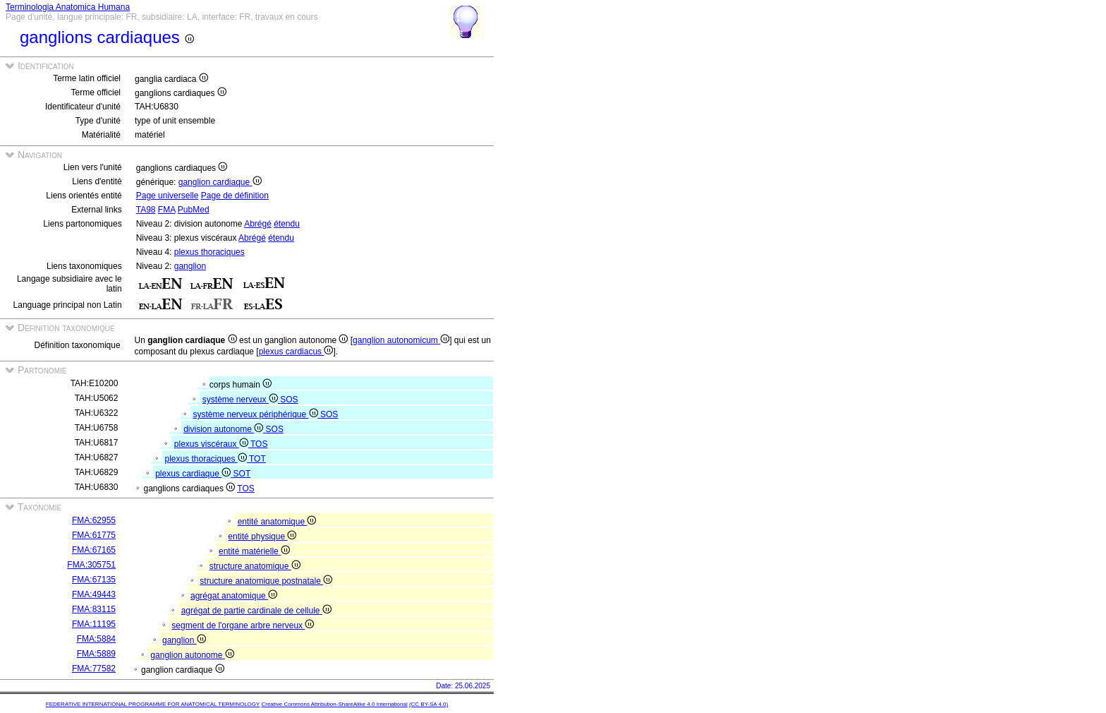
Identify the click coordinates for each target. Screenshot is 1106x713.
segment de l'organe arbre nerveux (242, 625)
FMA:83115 (94, 609)
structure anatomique (254, 566)
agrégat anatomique (233, 596)
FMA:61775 (94, 535)
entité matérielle (254, 551)
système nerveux (241, 400)
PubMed (193, 210)
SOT (242, 474)
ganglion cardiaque (220, 182)
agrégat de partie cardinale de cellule (256, 611)
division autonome (224, 429)
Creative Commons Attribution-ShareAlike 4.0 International (334, 704)
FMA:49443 (94, 594)
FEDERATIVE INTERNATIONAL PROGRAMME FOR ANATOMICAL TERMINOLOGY (153, 704)
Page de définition (235, 195)
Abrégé (258, 224)
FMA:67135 (94, 580)
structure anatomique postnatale (266, 581)
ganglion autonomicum (401, 340)
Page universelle (167, 195)
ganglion (190, 266)
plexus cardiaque (194, 474)
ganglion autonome (191, 655)
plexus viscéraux (212, 444)
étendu (287, 224)
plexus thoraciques (209, 252)
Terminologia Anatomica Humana (68, 7)
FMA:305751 (91, 565)
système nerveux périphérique (256, 414)
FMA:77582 (94, 668)
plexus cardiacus (296, 351)
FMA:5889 (96, 654)
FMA (167, 210)
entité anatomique (277, 522)
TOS (258, 444)
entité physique (262, 536)
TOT (257, 459)
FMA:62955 (94, 520)
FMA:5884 (96, 639)
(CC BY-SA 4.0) (428, 704)
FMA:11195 (94, 624)
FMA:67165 (94, 550)
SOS (289, 400)
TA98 (146, 210)
